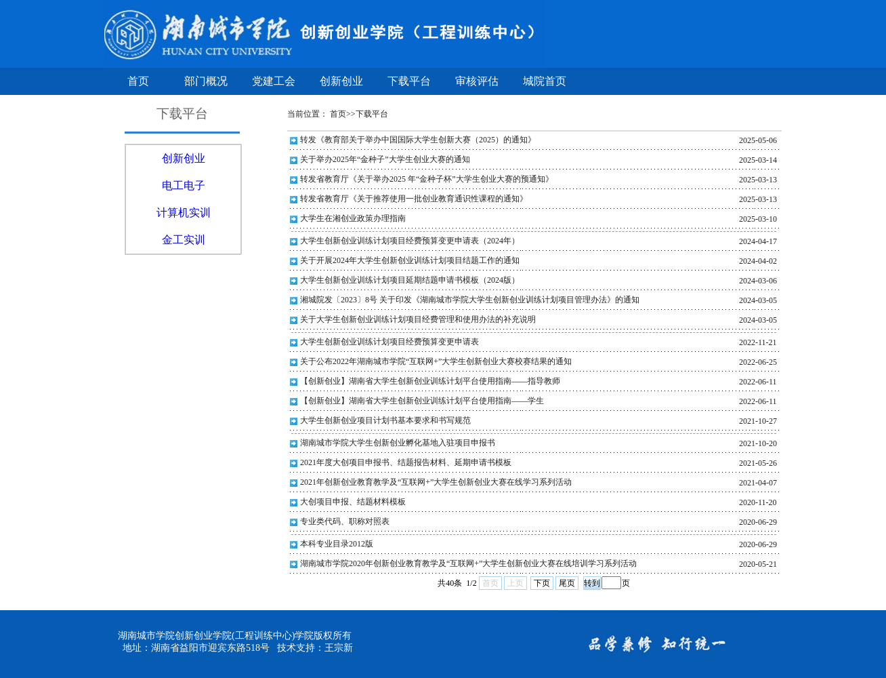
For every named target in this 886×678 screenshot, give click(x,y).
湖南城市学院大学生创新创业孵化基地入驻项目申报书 (397, 442)
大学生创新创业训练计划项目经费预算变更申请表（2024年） (410, 240)
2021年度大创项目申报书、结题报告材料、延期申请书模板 (405, 462)
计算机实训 (183, 212)
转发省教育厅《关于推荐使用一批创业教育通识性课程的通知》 (414, 198)
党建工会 (273, 81)
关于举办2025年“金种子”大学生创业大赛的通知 (385, 159)
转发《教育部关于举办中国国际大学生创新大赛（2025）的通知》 (418, 139)
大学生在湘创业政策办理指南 (353, 218)
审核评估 (477, 81)
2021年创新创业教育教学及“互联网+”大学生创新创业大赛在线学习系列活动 (436, 482)
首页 (138, 81)
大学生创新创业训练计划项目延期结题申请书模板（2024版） (410, 280)
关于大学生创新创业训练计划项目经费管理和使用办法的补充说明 (418, 319)
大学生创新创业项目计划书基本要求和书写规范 (385, 420)
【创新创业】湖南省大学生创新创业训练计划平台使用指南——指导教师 (430, 381)
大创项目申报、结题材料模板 (353, 501)
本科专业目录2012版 (336, 544)
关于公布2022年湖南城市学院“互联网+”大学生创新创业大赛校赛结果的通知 (436, 361)
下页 (542, 583)
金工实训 (183, 239)
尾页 (567, 583)
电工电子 (183, 185)
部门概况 (206, 81)
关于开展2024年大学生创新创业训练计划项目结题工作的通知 (410, 260)
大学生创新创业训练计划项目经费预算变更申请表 (389, 341)
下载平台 (409, 81)
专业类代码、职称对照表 (344, 521)
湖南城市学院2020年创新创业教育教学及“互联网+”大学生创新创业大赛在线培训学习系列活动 (468, 563)
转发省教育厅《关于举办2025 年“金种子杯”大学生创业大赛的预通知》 (426, 179)
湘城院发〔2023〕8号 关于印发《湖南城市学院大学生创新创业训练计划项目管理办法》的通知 (469, 299)
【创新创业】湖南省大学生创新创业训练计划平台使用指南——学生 (422, 400)
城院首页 (544, 81)
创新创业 (341, 81)
